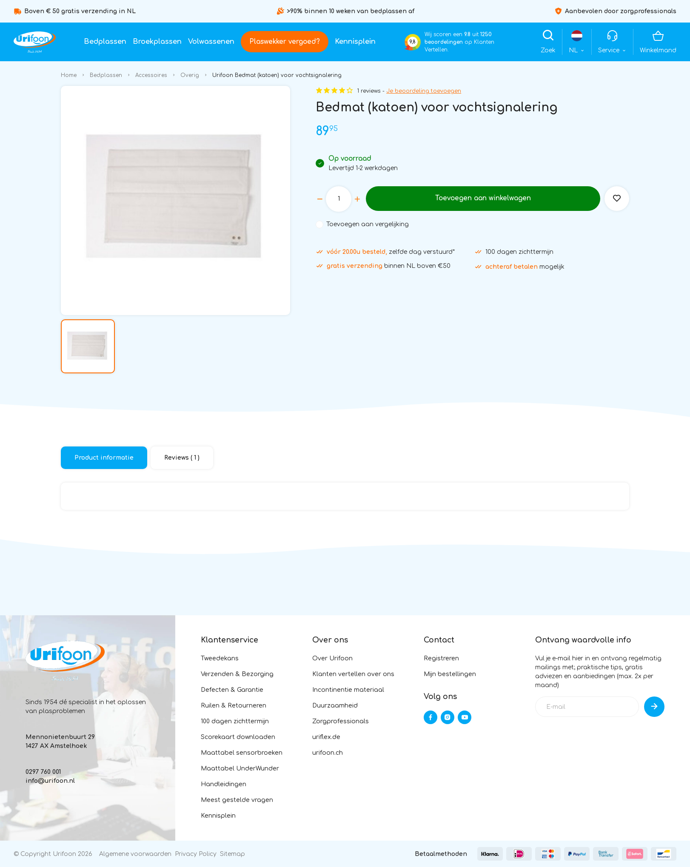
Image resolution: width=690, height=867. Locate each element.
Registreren (441, 658)
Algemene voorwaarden (135, 854)
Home (69, 75)
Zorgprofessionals (340, 721)
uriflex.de (326, 737)
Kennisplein (355, 41)
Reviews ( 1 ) (182, 458)
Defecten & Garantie (232, 690)
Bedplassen (105, 41)
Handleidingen (223, 784)
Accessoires (151, 75)
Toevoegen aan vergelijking (367, 224)
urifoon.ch (327, 753)
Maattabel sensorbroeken (241, 753)
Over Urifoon (332, 658)
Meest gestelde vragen (237, 800)
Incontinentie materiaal (348, 690)
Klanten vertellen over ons (353, 674)
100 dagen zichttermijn (235, 721)
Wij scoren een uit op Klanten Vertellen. (459, 42)
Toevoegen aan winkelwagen (482, 198)
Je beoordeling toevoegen (423, 91)
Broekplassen (157, 41)
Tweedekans (220, 658)
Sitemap (232, 854)
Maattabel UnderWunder (240, 768)
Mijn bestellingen (450, 674)
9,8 (413, 42)
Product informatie (104, 458)
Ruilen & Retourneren (233, 705)
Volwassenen (211, 41)
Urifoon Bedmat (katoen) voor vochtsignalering (277, 75)
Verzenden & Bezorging (237, 674)
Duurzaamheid (335, 705)
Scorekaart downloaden (238, 737)
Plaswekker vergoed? (284, 41)
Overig (189, 75)
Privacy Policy (196, 854)
